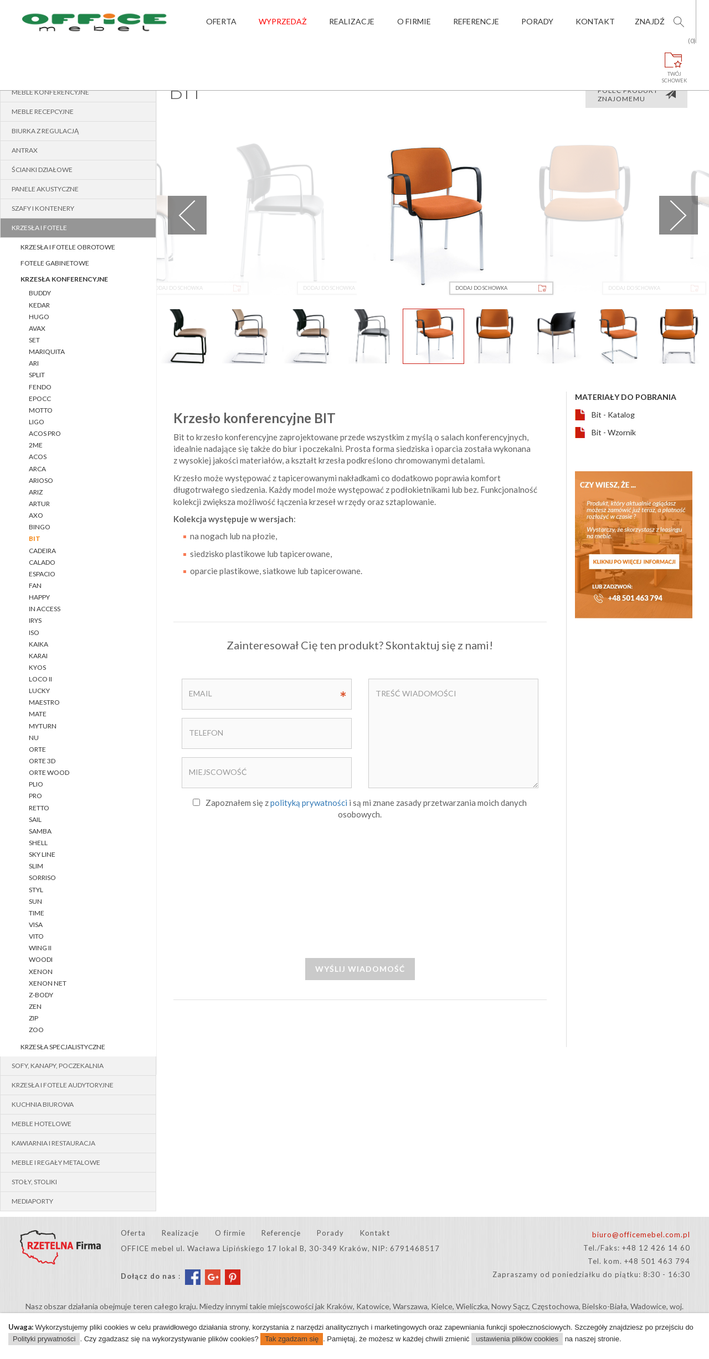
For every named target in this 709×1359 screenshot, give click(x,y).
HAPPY (39, 597)
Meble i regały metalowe (56, 1162)
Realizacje (351, 21)
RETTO (39, 808)
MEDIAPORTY (32, 1201)
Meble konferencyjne (50, 92)
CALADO (42, 562)
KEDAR (39, 305)
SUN (35, 901)
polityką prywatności (308, 803)
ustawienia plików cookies (517, 1339)
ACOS (38, 456)
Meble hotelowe (41, 1124)
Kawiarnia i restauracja (53, 1143)
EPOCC (40, 398)
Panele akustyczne (45, 189)
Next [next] (678, 215)
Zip (33, 1018)
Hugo (39, 317)
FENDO (40, 387)
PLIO (36, 784)
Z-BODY (41, 995)
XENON (41, 971)
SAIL (35, 819)
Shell (38, 843)
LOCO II (40, 679)
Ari (34, 363)
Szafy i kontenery (43, 208)
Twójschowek (674, 63)
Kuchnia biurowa (43, 1104)
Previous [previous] (187, 215)
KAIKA (38, 644)
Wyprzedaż (283, 21)
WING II (40, 948)
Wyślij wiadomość (360, 968)
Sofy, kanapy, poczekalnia (58, 1065)
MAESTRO (44, 702)
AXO (36, 515)
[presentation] (360, 888)
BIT (34, 538)
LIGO (36, 422)
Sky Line (42, 854)
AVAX (37, 328)
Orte (37, 749)
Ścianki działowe (42, 169)
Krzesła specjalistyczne (62, 1047)
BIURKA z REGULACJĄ (45, 131)
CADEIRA (42, 550)
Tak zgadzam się (291, 1339)
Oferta (221, 21)
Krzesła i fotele (39, 227)
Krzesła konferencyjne (64, 279)
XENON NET (47, 983)
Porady (537, 21)
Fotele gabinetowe (54, 263)
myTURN (42, 726)
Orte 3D (42, 761)
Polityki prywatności (44, 1339)
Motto (41, 410)
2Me (36, 445)
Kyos (37, 667)
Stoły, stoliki (34, 1182)
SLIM (36, 866)
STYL (36, 890)
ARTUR (39, 503)
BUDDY (40, 293)
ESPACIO (42, 574)
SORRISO (42, 877)
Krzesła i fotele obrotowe (67, 247)
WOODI (41, 959)
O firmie (414, 21)
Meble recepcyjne (43, 111)
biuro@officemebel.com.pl (641, 1234)
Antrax (25, 150)
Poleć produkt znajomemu (637, 94)
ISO (34, 632)
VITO (36, 936)
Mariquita (47, 351)
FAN (35, 585)
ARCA (37, 469)
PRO (35, 796)
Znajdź (650, 21)
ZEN (35, 1006)
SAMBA (40, 831)
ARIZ (36, 492)
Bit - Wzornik (614, 432)
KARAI (38, 656)
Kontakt (595, 21)
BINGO (39, 527)
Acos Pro (45, 433)
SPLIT (37, 375)
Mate (38, 714)
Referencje (476, 21)
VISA (36, 924)
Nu (34, 737)
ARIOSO (41, 480)
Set (34, 340)
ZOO (36, 1029)
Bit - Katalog (613, 414)
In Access (44, 609)
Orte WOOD (49, 772)
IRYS (35, 620)
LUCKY (39, 690)
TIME (36, 913)
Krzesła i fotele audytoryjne (63, 1085)
